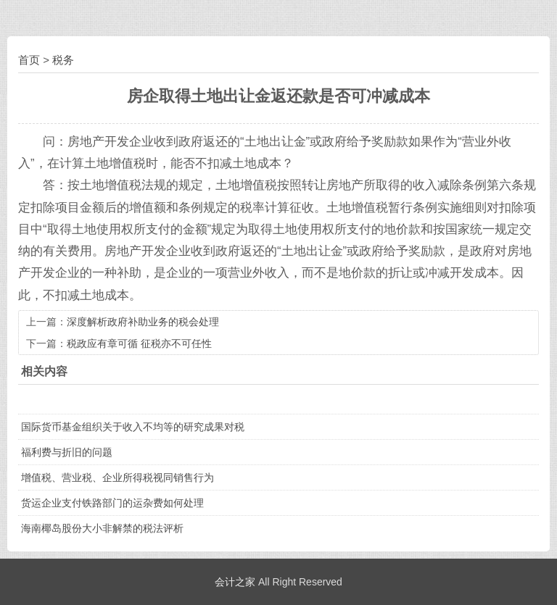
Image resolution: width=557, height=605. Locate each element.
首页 (29, 60)
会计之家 (235, 582)
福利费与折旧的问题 (66, 452)
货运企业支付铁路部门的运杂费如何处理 (112, 503)
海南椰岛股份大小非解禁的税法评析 (102, 528)
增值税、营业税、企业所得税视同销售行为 (117, 477)
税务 (63, 60)
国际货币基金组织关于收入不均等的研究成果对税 (132, 427)
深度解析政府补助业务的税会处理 (143, 321)
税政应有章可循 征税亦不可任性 (139, 343)
